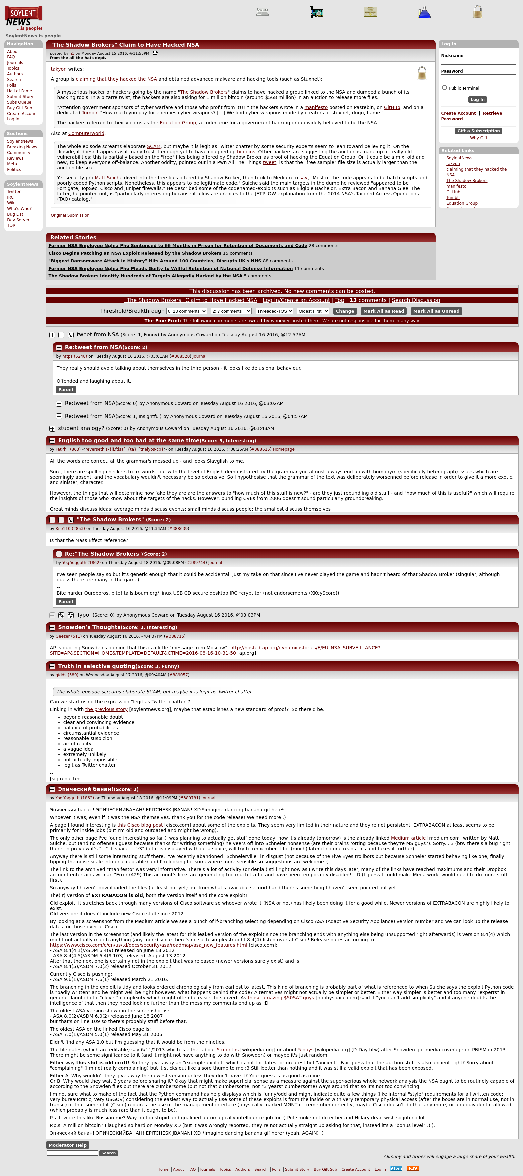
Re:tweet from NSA (93, 347)
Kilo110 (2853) (70, 528)
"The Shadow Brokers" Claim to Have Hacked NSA (124, 45)
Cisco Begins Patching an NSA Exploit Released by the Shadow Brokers (134, 253)
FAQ (11, 57)
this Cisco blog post (140, 825)
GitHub (453, 192)
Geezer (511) (69, 636)
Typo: (84, 615)
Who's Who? (19, 208)
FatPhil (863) (68, 449)
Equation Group (462, 203)
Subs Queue (19, 102)
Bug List (15, 214)
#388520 (180, 356)
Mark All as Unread (436, 311)
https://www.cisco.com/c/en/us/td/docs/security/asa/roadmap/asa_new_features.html (148, 945)
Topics (13, 68)
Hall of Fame (19, 91)
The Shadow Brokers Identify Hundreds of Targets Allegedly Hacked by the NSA (145, 275)
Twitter (13, 191)
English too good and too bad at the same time (129, 440)
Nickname (452, 55)
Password (452, 71)
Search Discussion (416, 300)
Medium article (408, 838)
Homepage (283, 449)
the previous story (106, 709)
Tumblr (453, 197)
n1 (72, 53)
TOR (11, 225)
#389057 (178, 675)
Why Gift (478, 138)
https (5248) (74, 356)
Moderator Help (67, 1145)
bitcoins (246, 151)
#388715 (174, 636)
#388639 (178, 528)
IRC (10, 197)
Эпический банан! (86, 789)
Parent (66, 389)
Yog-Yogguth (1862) (81, 562)
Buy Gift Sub (19, 108)
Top (339, 300)
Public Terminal (460, 88)
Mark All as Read (383, 311)
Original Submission (70, 215)
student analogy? (82, 428)
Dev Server (18, 220)
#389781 (189, 798)
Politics (14, 169)
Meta (12, 164)
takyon (453, 163)
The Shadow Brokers (466, 180)
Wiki (11, 203)
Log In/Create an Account (296, 300)
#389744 (196, 562)
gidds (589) (67, 675)
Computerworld (86, 133)
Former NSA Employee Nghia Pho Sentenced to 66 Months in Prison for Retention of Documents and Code (177, 245)
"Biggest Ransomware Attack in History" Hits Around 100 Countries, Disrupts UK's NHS (154, 260)
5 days (305, 1049)
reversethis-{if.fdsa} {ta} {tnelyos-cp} (124, 449)
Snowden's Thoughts (89, 627)
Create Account (22, 113)
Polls (11, 85)
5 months (228, 1049)
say (303, 177)
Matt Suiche (108, 177)
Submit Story (20, 96)
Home (163, 1169)
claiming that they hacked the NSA (116, 79)
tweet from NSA (98, 334)
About (13, 51)
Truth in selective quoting (96, 666)
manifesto (456, 186)
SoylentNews (23, 18)
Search (14, 79)
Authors (15, 74)
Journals (15, 62)
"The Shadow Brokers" (110, 519)
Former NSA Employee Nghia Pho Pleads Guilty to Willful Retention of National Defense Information (170, 268)
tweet (269, 162)
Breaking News (22, 147)
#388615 (260, 449)
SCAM (153, 146)
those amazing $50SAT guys (281, 997)
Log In (13, 119)
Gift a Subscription (478, 131)
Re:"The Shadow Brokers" (103, 554)
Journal (200, 356)
